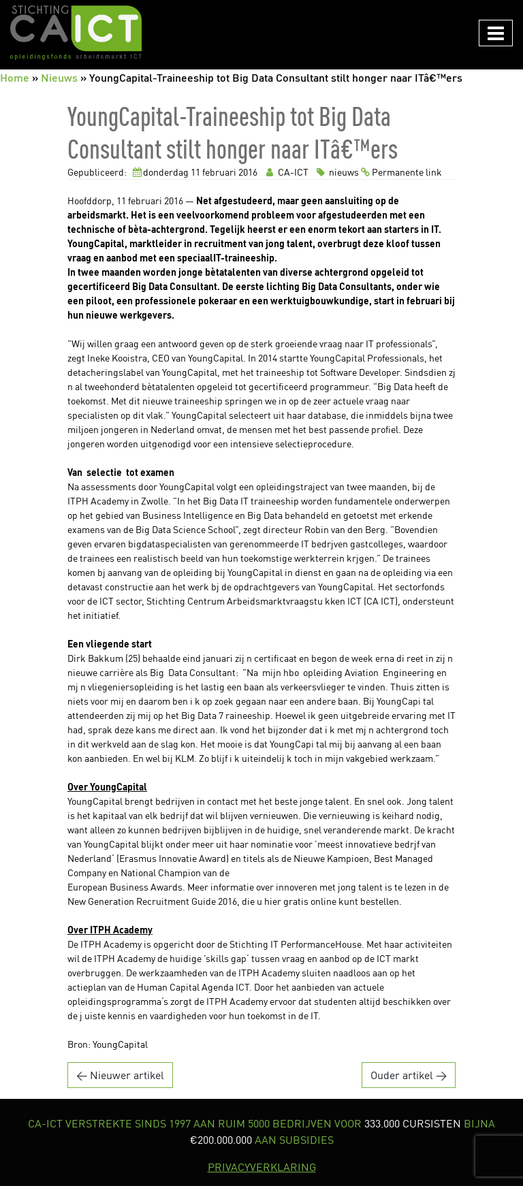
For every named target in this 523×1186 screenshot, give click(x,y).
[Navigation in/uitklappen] (496, 33)
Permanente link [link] (401, 172)
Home (14, 77)
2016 (247, 172)
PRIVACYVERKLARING (262, 1167)
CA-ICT (286, 172)
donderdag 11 (171, 172)
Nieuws (59, 77)
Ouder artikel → (408, 1075)
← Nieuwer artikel (120, 1075)
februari (219, 172)
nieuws (337, 172)
